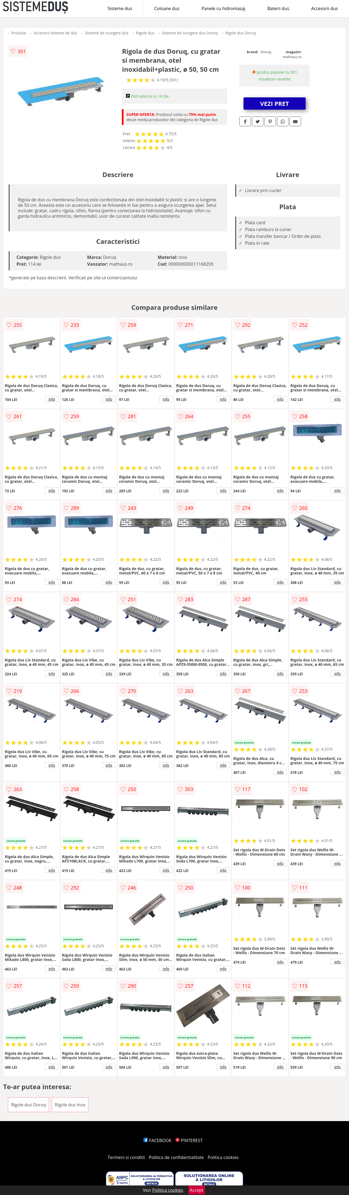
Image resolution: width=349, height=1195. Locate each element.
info (52, 399)
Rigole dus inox (70, 1105)
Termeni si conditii (126, 1157)
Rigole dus (145, 32)
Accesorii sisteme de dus (55, 32)
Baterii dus (278, 8)
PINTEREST (189, 1140)
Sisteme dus (119, 8)
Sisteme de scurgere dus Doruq (190, 32)
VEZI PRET (274, 103)
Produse (18, 32)
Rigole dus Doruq (240, 32)
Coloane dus (166, 8)
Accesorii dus (324, 8)
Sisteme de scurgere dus (106, 32)
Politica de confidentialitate (176, 1157)
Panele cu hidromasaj (223, 8)
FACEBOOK (157, 1140)
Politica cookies (223, 1157)
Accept (196, 1190)
